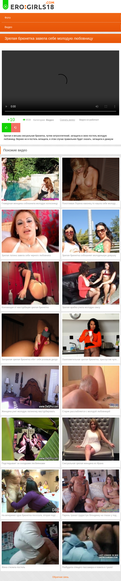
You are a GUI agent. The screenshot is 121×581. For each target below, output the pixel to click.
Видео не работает (89, 120)
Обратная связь (60, 577)
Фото (8, 17)
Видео (8, 27)
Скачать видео (67, 120)
